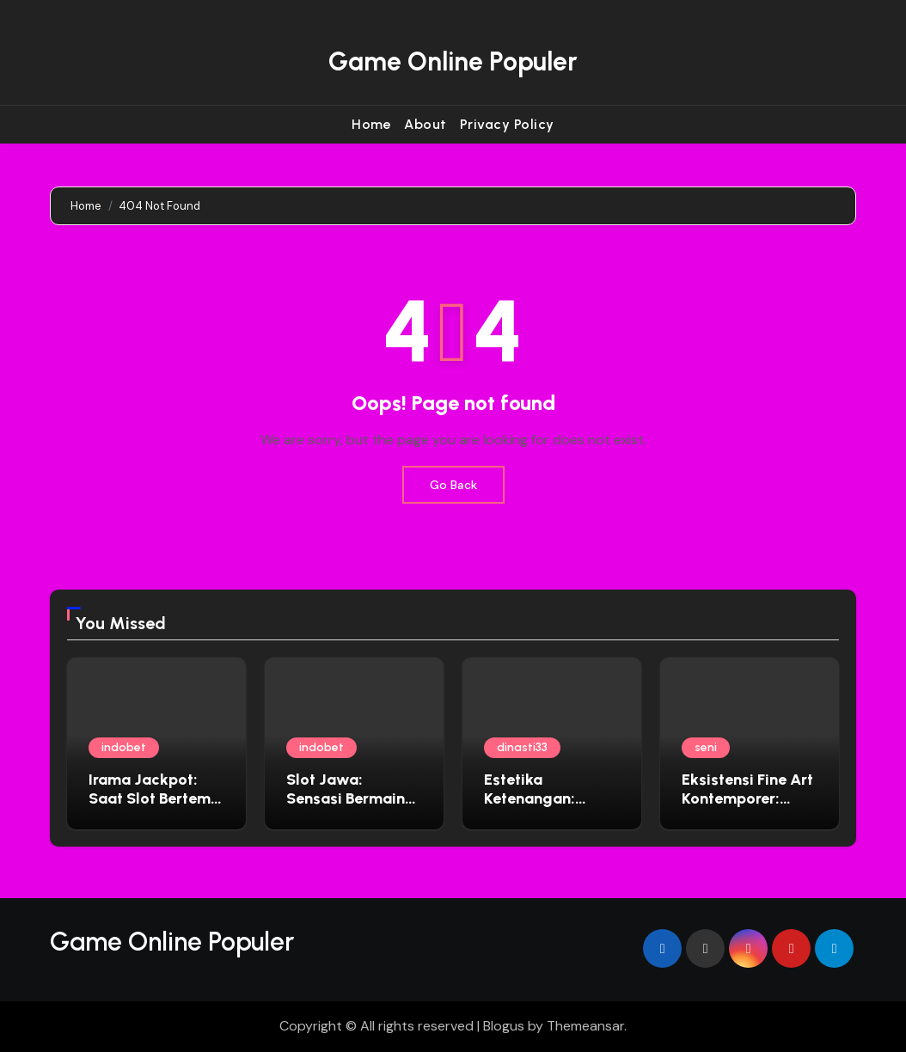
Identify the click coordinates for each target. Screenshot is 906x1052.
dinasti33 (522, 747)
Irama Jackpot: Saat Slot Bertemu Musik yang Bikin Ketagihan (154, 807)
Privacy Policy (507, 124)
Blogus (503, 1026)
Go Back (453, 484)
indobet (123, 747)
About (425, 124)
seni (706, 747)
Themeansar (585, 1026)
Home (371, 124)
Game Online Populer (453, 61)
